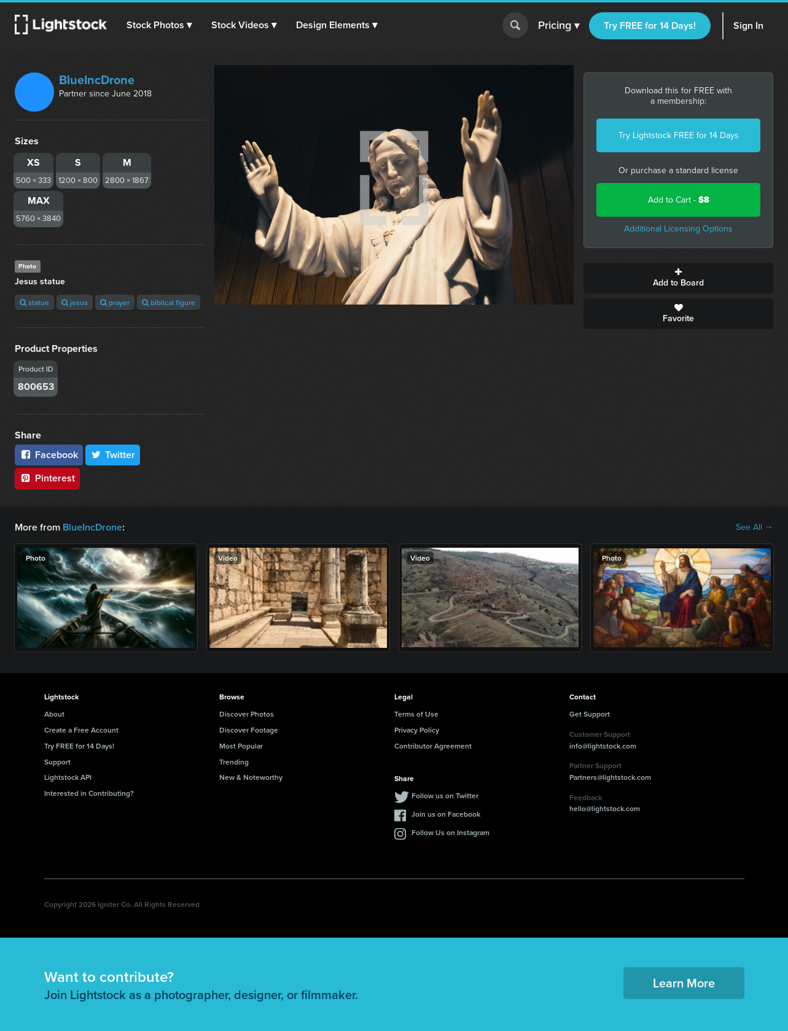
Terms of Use (416, 714)
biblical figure (168, 302)
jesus (74, 302)
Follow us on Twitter (445, 795)
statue (34, 302)
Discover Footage (248, 730)
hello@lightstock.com (604, 808)
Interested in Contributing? (89, 793)
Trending (234, 762)
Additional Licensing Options (678, 228)
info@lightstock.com (602, 746)
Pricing (558, 25)
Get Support (589, 714)
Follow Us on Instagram (451, 832)
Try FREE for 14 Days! (650, 25)
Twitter (113, 455)
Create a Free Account (81, 730)
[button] (159, 25)
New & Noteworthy (251, 777)
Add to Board (678, 278)
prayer (115, 302)
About (54, 714)
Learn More (684, 983)
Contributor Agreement (433, 746)
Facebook (49, 455)
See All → (754, 527)
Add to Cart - (678, 199)
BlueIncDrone (97, 80)
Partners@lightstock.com (610, 777)
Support (57, 762)
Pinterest (47, 478)
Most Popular (241, 746)
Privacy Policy (416, 730)
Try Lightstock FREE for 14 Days (678, 135)
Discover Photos (246, 714)
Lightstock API (68, 777)
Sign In (748, 25)
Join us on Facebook (446, 814)
